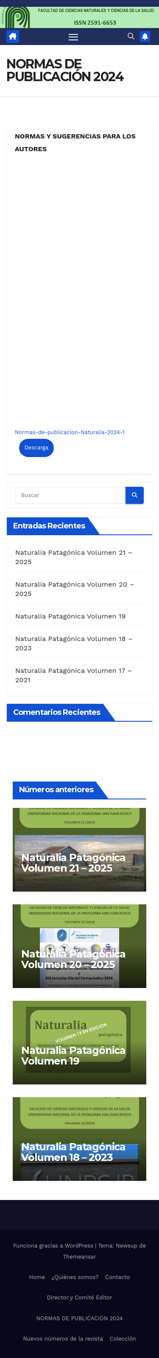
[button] (131, 36)
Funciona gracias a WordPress (54, 1245)
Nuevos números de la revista (63, 1338)
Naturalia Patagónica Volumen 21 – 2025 (73, 862)
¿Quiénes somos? (75, 1277)
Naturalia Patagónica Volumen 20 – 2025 (73, 959)
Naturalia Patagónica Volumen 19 (70, 616)
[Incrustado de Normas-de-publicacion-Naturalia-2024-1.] (79, 288)
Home (37, 1277)
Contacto (117, 1277)
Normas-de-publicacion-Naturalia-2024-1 (70, 432)
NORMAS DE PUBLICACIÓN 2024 (79, 1318)
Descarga (36, 447)
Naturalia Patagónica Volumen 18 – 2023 (73, 1152)
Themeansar (79, 1257)
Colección (123, 1338)
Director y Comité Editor (79, 1297)
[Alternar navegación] (73, 36)
